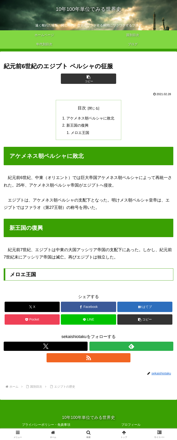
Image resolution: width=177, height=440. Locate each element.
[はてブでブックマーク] (144, 307)
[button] (88, 79)
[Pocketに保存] (32, 320)
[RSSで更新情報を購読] (88, 358)
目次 (82, 108)
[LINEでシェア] (88, 320)
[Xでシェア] (32, 307)
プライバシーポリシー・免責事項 (46, 425)
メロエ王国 (80, 133)
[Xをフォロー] (46, 346)
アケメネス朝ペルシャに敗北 (90, 118)
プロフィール (131, 425)
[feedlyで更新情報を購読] (131, 346)
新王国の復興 (77, 126)
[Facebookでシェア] (88, 307)
